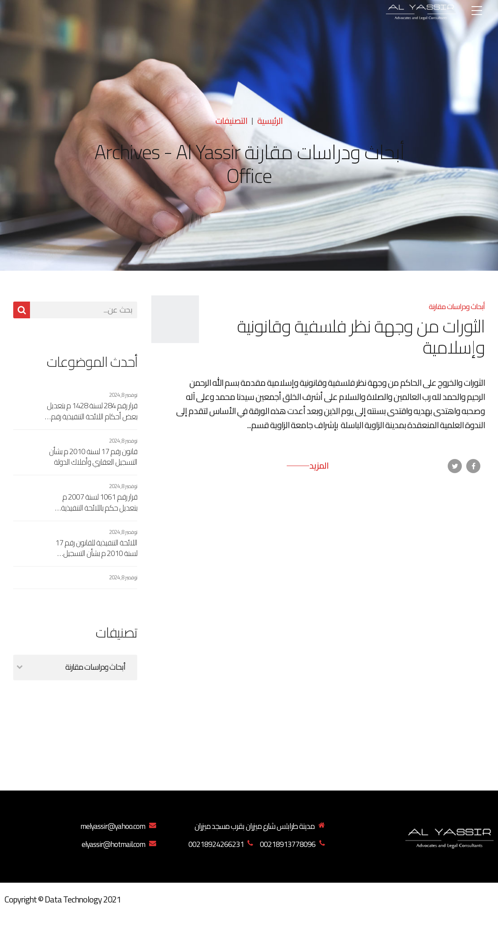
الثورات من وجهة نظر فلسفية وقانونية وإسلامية (361, 337)
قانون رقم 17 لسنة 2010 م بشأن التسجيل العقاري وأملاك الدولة (93, 457)
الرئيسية (270, 120)
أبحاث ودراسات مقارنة (457, 306)
